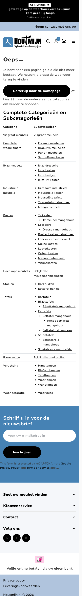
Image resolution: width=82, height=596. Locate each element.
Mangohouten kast (51, 258)
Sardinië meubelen (51, 157)
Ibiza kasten (46, 170)
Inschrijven (22, 452)
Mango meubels (49, 207)
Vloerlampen (47, 380)
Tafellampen (47, 375)
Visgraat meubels (15, 135)
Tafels (7, 297)
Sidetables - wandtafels (55, 349)
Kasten (8, 215)
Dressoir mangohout (57, 229)
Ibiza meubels (12, 165)
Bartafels (44, 297)
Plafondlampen (49, 370)
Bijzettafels (46, 302)
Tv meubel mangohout (58, 220)
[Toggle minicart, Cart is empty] (64, 41)
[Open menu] (73, 41)
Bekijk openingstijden (39, 17)
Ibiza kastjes (46, 175)
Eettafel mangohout (57, 316)
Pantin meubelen (50, 153)
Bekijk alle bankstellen (49, 357)
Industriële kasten (50, 193)
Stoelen (8, 284)
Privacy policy (14, 580)
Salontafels (46, 335)
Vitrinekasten (47, 263)
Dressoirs (44, 225)
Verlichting (10, 366)
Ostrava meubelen (51, 143)
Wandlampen (47, 385)
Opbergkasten (48, 253)
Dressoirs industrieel (52, 188)
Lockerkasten (47, 249)
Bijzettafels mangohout (59, 306)
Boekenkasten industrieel (56, 234)
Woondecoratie (14, 393)
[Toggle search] (48, 41)
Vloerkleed (45, 393)
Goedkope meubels (16, 271)
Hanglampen (47, 366)
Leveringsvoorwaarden (21, 586)
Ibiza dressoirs (48, 165)
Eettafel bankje (48, 289)
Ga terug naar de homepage (37, 91)
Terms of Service (38, 468)
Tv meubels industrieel (54, 202)
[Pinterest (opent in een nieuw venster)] (7, 538)
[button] (39, 494)
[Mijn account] (56, 41)
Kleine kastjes (48, 244)
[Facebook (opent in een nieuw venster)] (17, 538)
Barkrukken (46, 284)
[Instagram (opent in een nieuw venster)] (26, 538)
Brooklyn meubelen (51, 148)
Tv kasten (44, 215)
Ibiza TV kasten (48, 180)
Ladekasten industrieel (54, 239)
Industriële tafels (50, 197)
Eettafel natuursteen (57, 330)
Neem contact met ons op (55, 26)
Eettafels (44, 311)
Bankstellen (11, 357)
